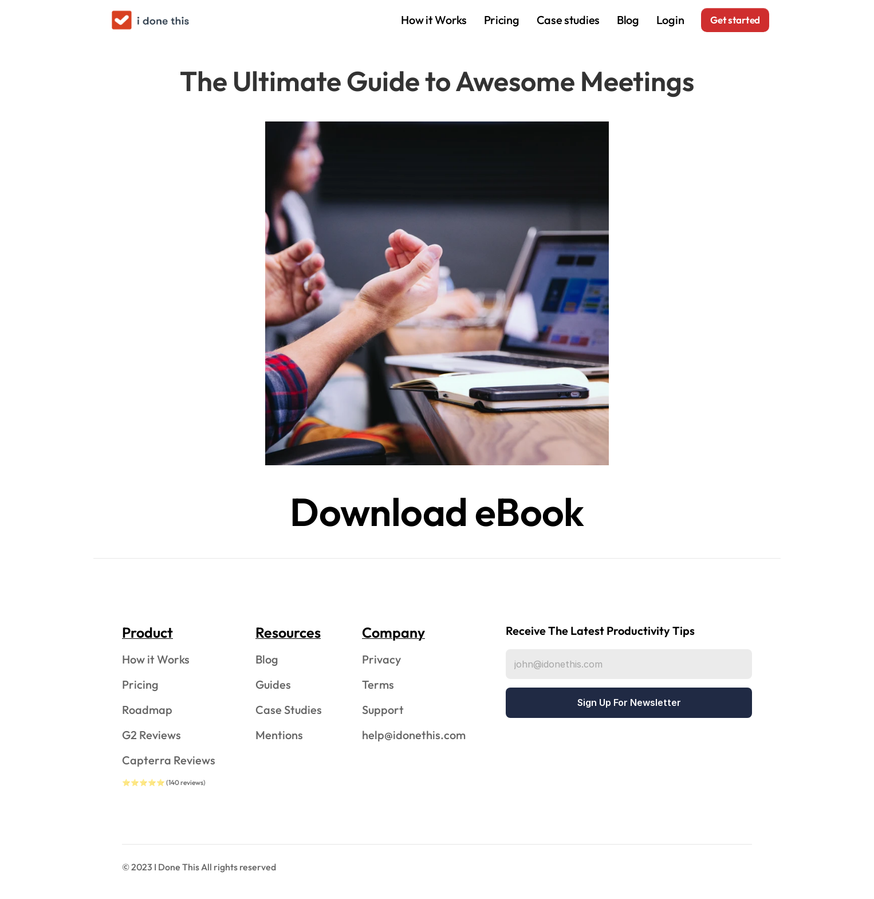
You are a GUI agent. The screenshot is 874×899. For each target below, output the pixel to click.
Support (383, 709)
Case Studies (288, 709)
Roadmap (147, 709)
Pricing (501, 20)
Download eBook (437, 511)
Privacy (381, 659)
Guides (273, 684)
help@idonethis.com (414, 735)
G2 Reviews (151, 735)
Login (670, 20)
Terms (378, 684)
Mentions (279, 735)
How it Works (433, 20)
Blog (628, 20)
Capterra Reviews (168, 760)
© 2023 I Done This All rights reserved (199, 867)
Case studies (568, 20)
